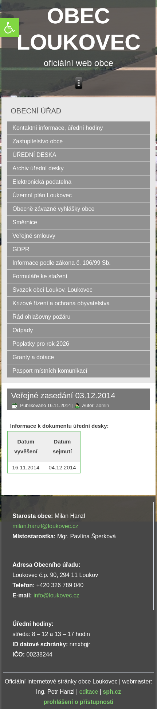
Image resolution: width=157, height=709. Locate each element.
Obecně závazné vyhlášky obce (53, 209)
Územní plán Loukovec (42, 195)
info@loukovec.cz (56, 595)
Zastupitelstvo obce (37, 141)
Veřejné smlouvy (33, 236)
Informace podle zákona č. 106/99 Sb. (61, 263)
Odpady (22, 330)
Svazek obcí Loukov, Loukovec (52, 290)
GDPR (20, 249)
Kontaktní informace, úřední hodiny (57, 128)
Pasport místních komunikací (49, 371)
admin (102, 405)
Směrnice (24, 222)
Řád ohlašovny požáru (41, 317)
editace (88, 692)
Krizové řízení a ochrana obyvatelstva (61, 303)
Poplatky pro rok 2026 (40, 344)
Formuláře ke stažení (39, 276)
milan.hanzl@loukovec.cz (45, 526)
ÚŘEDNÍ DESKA (34, 155)
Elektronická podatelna (41, 182)
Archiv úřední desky (38, 168)
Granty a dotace (33, 357)
